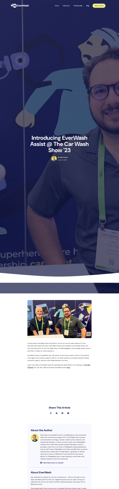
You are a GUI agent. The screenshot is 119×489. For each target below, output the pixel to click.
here (68, 368)
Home (57, 6)
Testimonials (77, 6)
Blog (87, 6)
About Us (66, 6)
